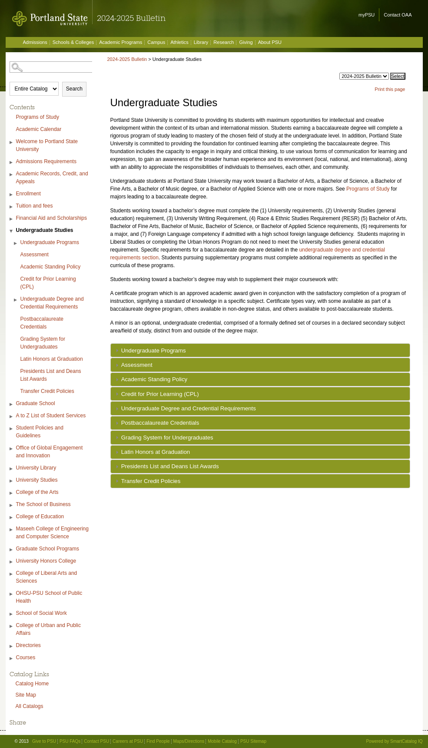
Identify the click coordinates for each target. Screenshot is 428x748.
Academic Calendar (39, 129)
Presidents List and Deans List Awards (50, 375)
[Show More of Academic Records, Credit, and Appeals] (12, 175)
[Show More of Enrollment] (12, 195)
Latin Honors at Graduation (51, 359)
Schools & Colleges (73, 42)
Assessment (34, 255)
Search (74, 89)
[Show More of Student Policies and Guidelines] (12, 429)
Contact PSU (96, 741)
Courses (26, 657)
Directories (28, 645)
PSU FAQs (70, 741)
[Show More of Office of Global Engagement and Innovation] (12, 449)
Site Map (26, 695)
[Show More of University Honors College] (12, 562)
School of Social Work (41, 613)
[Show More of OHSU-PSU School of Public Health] (12, 594)
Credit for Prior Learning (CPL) (48, 283)
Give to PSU (44, 741)
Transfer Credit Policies (47, 391)
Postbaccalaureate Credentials (41, 323)
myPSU (366, 14)
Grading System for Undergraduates (42, 343)
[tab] (260, 350)
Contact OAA (397, 14)
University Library (36, 468)
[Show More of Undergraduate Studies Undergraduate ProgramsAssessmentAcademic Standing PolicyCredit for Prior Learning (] (12, 231)
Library (201, 42)
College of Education (40, 516)
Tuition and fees (34, 206)
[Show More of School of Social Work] (12, 614)
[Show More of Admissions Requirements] (12, 162)
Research (223, 42)
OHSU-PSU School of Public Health (49, 597)
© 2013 (22, 741)
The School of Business (43, 504)
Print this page (390, 89)
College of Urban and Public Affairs (48, 629)
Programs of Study (37, 117)
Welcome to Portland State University (47, 145)
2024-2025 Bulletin (127, 59)
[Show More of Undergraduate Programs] (16, 243)
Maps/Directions (189, 741)
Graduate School (35, 403)
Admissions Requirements (46, 161)
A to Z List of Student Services (51, 416)
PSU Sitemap (253, 741)
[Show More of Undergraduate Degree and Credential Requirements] (16, 300)
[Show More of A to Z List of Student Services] (12, 417)
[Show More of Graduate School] (12, 404)
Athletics (179, 42)
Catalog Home (32, 684)
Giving (245, 42)
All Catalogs (29, 706)
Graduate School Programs (47, 549)
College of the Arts (37, 492)
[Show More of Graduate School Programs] (12, 550)
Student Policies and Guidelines (39, 432)
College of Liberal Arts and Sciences (46, 577)
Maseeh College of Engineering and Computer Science (52, 533)
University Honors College (46, 561)
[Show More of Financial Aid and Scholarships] (12, 219)
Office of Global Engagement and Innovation (49, 452)
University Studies (37, 480)
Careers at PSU (128, 741)
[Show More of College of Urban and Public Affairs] (12, 626)
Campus (156, 42)
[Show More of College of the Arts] (12, 493)
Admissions (35, 42)
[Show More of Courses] (12, 659)
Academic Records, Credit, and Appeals (52, 177)
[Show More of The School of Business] (12, 505)
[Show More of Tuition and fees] (12, 207)
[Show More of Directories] (12, 646)
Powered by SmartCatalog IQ (394, 741)
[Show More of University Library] (12, 469)
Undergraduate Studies (44, 230)
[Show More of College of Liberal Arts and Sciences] (12, 574)
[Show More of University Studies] (12, 481)
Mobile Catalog (222, 741)
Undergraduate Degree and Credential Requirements (52, 303)
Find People (157, 741)
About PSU (270, 42)
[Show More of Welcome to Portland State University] (12, 142)
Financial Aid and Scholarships (51, 218)
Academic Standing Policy (50, 267)
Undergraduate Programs (49, 242)
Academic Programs (120, 42)
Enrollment (28, 194)
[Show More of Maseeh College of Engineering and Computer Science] (12, 530)
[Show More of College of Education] (12, 518)
